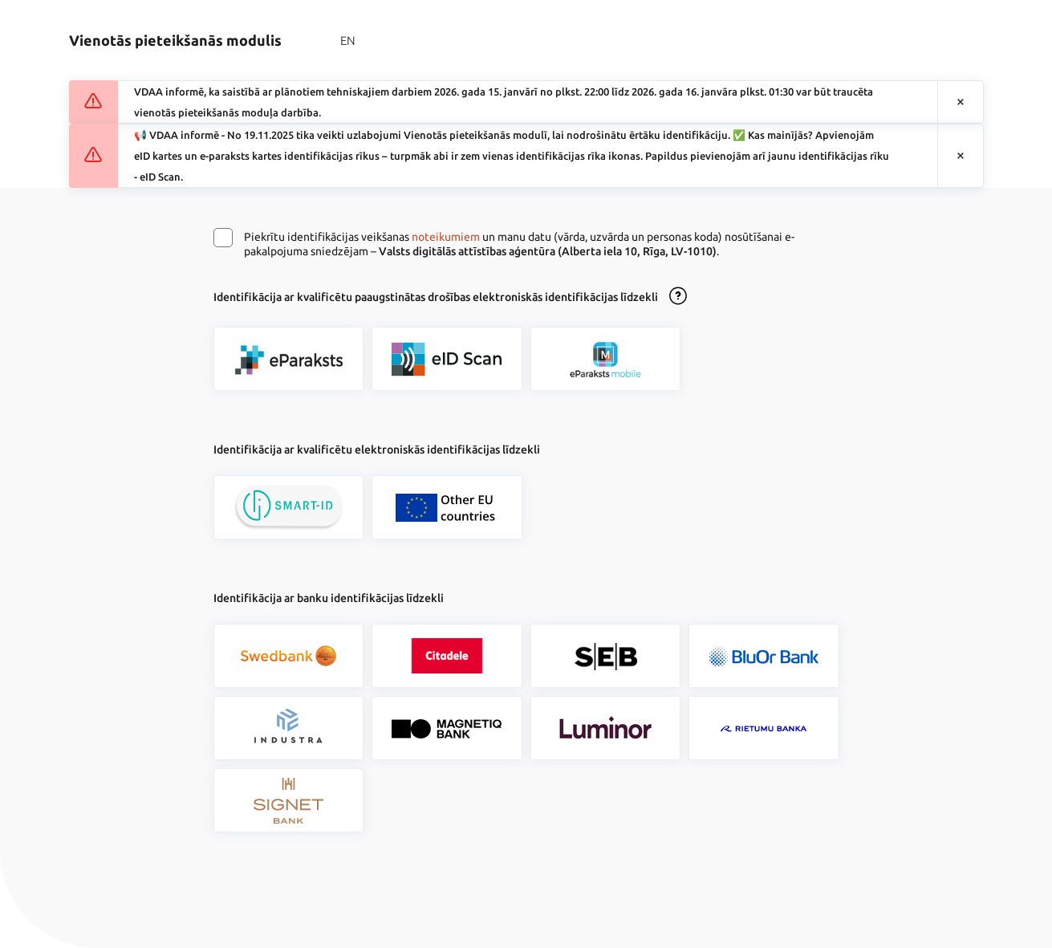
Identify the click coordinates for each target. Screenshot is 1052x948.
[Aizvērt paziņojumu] (960, 102)
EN (347, 40)
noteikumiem (446, 236)
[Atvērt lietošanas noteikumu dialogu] (678, 297)
